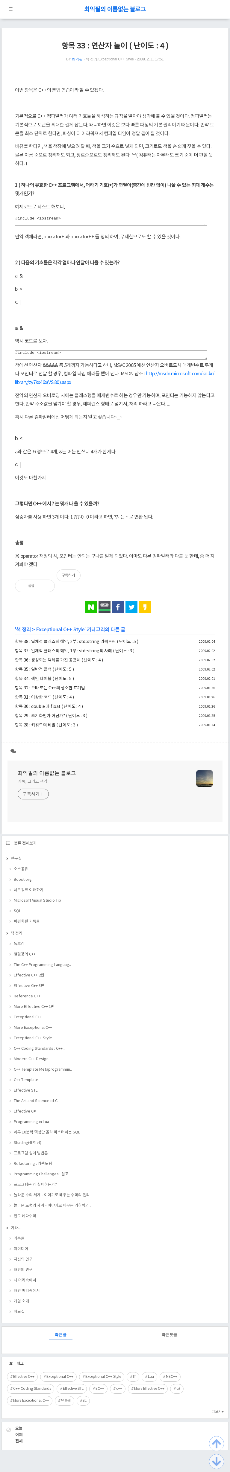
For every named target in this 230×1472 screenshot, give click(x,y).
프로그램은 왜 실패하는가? (35, 1188)
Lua (151, 1380)
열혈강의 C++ (25, 958)
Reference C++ (27, 1000)
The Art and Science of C (36, 1104)
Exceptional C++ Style (60, 633)
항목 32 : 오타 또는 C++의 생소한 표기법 (50, 691)
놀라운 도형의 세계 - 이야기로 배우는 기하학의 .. (53, 1209)
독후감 (19, 947)
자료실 (19, 1315)
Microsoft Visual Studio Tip (37, 904)
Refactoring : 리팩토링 (33, 1167)
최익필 (77, 59)
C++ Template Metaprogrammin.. (43, 1073)
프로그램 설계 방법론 (31, 1157)
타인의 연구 (23, 1273)
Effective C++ (23, 1380)
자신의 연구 (23, 1263)
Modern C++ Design (31, 1062)
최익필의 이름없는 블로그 (115, 9)
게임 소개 (21, 1305)
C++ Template (26, 1083)
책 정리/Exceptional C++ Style (110, 59)
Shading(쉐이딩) (27, 1146)
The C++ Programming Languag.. (42, 968)
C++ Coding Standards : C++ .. (39, 1052)
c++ (119, 1392)
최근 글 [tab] (60, 1339)
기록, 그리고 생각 (33, 785)
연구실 (16, 862)
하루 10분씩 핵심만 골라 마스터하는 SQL (47, 1136)
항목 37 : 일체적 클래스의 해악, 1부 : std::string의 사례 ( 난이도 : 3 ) (74, 654)
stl (85, 1404)
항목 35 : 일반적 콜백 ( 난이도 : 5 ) (44, 673)
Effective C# (25, 1115)
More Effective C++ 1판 (34, 1010)
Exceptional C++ (28, 1021)
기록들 (19, 1242)
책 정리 (23, 633)
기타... (16, 1231)
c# (178, 1392)
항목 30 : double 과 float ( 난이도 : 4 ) (49, 710)
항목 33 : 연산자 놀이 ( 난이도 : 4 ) (115, 46)
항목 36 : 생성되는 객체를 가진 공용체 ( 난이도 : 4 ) (59, 664)
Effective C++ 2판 (29, 979)
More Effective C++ (149, 1392)
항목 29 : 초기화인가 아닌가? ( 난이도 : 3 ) (51, 719)
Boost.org (23, 883)
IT (134, 1380)
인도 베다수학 (25, 1219)
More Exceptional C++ (33, 1031)
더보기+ (218, 1415)
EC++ (100, 1392)
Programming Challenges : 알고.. (42, 1178)
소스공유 (21, 873)
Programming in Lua (31, 1125)
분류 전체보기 (25, 847)
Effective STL (26, 1094)
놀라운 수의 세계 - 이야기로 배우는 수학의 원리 (52, 1199)
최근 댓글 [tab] (169, 1339)
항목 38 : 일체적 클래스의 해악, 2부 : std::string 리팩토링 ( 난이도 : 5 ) (76, 645)
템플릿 (66, 1404)
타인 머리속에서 (27, 1294)
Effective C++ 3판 (29, 989)
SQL (17, 914)
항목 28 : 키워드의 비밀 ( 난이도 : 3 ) (46, 728)
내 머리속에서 (25, 1284)
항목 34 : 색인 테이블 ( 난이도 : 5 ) (44, 682)
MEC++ (171, 1380)
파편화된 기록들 (27, 925)
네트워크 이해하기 (28, 894)
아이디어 (21, 1252)
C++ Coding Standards (32, 1392)
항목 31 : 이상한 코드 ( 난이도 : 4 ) (44, 701)
